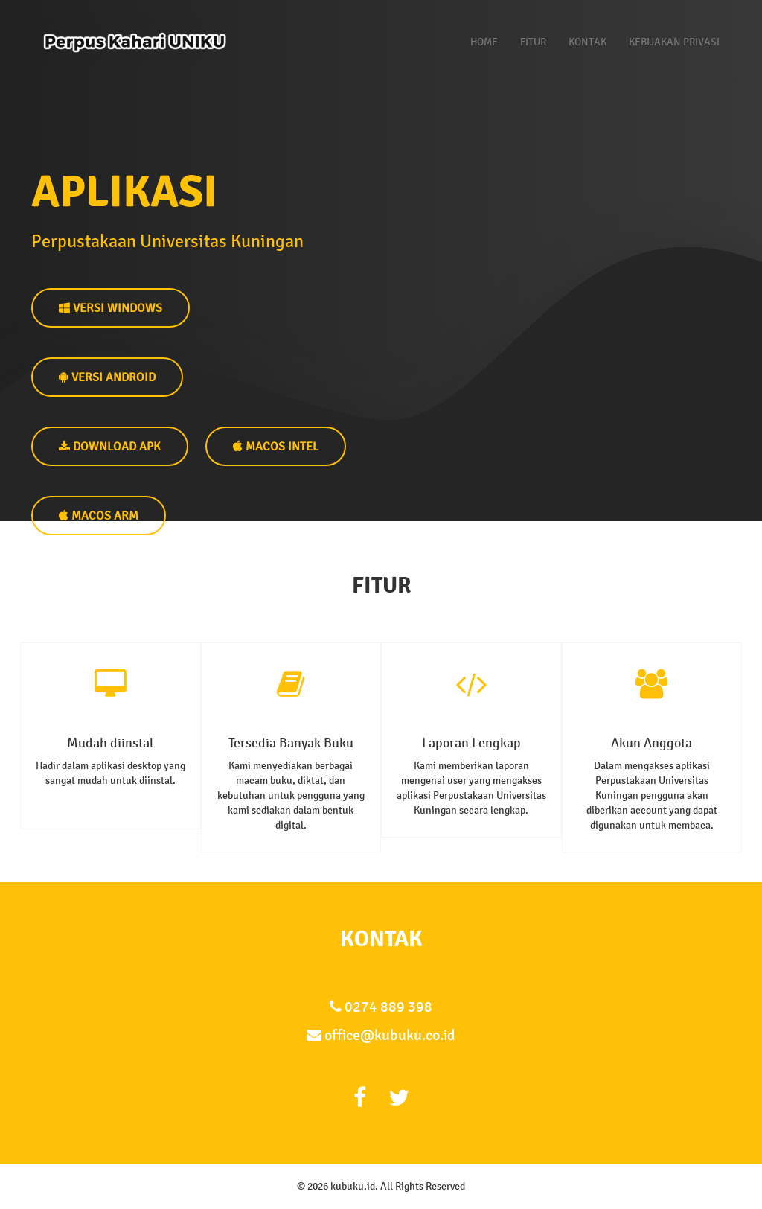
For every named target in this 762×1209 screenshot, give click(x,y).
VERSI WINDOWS (110, 308)
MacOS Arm (98, 515)
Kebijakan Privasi (674, 42)
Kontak (587, 42)
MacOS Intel (275, 446)
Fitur (533, 42)
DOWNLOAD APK (110, 446)
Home (484, 42)
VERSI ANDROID (107, 377)
